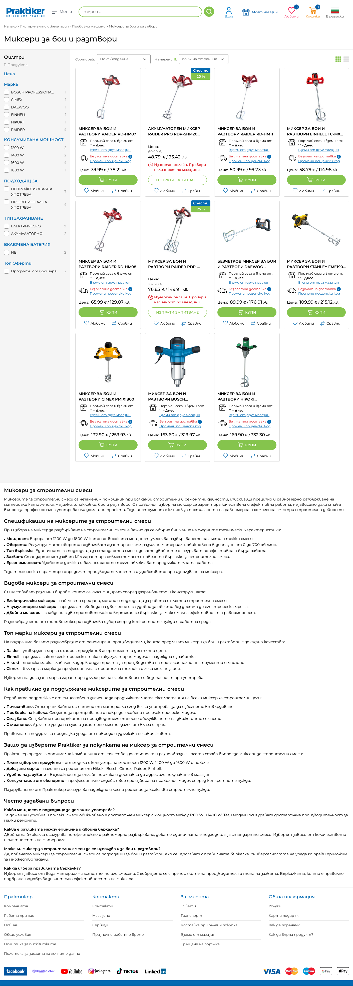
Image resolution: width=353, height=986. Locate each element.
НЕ (13, 252)
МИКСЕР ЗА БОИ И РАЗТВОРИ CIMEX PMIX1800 (106, 396)
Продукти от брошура (34, 271)
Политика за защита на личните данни (42, 953)
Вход (229, 12)
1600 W (17, 162)
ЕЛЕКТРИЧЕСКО (26, 226)
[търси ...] (140, 11)
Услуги (275, 906)
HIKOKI (17, 122)
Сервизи (100, 925)
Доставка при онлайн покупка (209, 925)
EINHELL (18, 114)
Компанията (16, 906)
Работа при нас (19, 915)
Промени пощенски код (111, 161)
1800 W (17, 170)
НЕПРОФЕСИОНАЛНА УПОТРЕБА (31, 192)
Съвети (188, 906)
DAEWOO (20, 107)
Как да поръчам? (284, 925)
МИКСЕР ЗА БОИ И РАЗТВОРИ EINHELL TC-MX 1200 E (313, 131)
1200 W (17, 147)
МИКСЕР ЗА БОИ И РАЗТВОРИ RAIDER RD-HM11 (245, 131)
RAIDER (18, 129)
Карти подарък (283, 915)
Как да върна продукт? (291, 934)
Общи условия (17, 934)
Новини (11, 925)
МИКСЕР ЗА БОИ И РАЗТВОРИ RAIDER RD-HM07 (107, 131)
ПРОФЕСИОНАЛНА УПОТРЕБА (29, 205)
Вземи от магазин (198, 934)
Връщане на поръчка (200, 944)
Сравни (122, 190)
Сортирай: (85, 59)
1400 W (17, 155)
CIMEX (16, 99)
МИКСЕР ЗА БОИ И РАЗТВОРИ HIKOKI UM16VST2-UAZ (236, 396)
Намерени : (166, 59)
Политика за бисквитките (30, 944)
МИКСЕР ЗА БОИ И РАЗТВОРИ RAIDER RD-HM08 (107, 264)
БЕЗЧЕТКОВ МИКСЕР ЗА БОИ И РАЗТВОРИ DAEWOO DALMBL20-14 (246, 264)
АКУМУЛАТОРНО (27, 233)
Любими (95, 190)
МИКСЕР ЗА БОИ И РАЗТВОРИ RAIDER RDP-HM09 (172, 264)
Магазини (101, 915)
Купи (108, 180)
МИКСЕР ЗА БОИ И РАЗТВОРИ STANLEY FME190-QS (315, 264)
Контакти (102, 906)
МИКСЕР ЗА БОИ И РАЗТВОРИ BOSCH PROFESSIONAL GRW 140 (172, 396)
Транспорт (191, 915)
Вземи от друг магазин (110, 150)
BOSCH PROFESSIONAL (32, 92)
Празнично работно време (118, 934)
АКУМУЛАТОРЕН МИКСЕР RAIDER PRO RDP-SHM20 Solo (174, 131)
